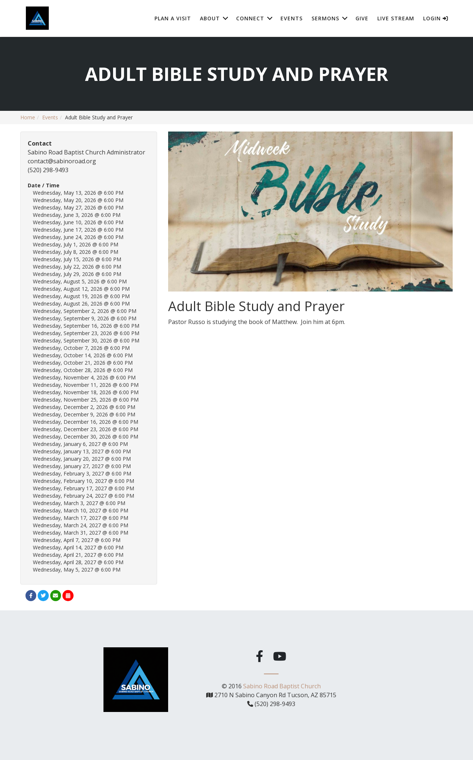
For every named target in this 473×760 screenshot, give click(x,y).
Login (435, 18)
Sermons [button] (325, 18)
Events (291, 18)
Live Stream (395, 18)
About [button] (210, 18)
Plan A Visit (172, 18)
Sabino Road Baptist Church (282, 685)
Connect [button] (250, 18)
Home (27, 117)
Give (361, 18)
